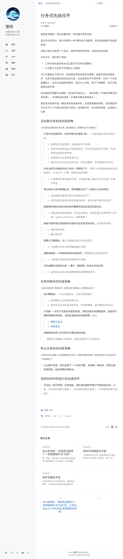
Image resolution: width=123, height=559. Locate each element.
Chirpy (87, 555)
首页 (40, 3)
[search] (109, 3)
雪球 (9, 26)
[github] (12, 553)
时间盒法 (55, 326)
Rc (61, 416)
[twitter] (17, 553)
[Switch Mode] (6, 553)
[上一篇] (59, 506)
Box (54, 416)
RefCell (67, 416)
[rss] (28, 553)
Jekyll (78, 555)
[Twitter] (112, 427)
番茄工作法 (56, 321)
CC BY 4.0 (58, 427)
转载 (46, 410)
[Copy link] (116, 427)
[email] (23, 553)
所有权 (48, 416)
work (51, 410)
